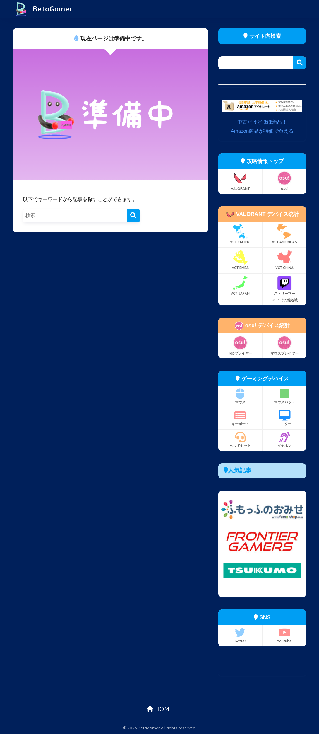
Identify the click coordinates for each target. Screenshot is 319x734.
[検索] (133, 215)
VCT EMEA (240, 260)
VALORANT (240, 181)
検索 (299, 62)
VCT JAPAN (240, 286)
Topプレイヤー (240, 345)
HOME (160, 709)
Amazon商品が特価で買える (262, 131)
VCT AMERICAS (284, 234)
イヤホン (284, 440)
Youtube (284, 635)
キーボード (240, 418)
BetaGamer (43, 9)
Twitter (240, 635)
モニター (284, 418)
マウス (240, 396)
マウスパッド (284, 396)
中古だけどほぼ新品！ (262, 122)
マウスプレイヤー (284, 345)
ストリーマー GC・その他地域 (285, 289)
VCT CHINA (284, 260)
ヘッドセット (240, 440)
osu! (284, 181)
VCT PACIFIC (240, 234)
